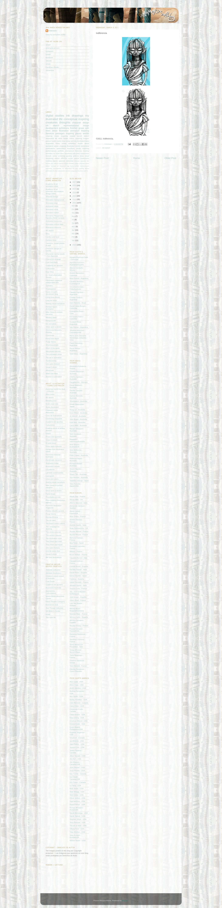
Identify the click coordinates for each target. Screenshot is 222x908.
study (82, 156)
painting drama (84, 168)
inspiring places (73, 133)
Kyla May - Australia (77, 422)
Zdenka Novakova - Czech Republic (77, 670)
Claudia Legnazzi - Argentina (77, 293)
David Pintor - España (78, 573)
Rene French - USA (77, 804)
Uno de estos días (53, 551)
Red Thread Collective (54, 608)
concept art (55, 166)
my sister (56, 153)
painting (69, 156)
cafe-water (76, 153)
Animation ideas (52, 206)
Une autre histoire (53, 364)
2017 (74, 182)
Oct (73, 209)
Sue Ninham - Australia (79, 477)
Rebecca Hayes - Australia (76, 459)
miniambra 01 (69, 168)
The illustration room (54, 538)
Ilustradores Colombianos (51, 592)
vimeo (48, 64)
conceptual (70, 119)
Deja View (50, 272)
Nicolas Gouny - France (79, 626)
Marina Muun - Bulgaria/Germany (77, 610)
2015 (74, 189)
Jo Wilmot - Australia (78, 416)
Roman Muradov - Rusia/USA (77, 809)
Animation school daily (54, 224)
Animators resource (53, 227)
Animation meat (52, 209)
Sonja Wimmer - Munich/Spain (76, 651)
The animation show (54, 354)
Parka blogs (50, 494)
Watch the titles (52, 373)
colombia (82, 163)
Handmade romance (54, 460)
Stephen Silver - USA (78, 819)
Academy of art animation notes (52, 185)
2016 (74, 185)
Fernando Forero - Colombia (77, 318)
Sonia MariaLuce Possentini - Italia (76, 646)
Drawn (48, 433)
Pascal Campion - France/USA (77, 630)
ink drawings (74, 115)
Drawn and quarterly (54, 437)
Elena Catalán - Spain (78, 576)
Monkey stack (51, 317)
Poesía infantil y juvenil (55, 511)
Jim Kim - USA (75, 759)
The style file (51, 617)
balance (61, 163)
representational (71, 125)
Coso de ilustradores (54, 416)
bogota (66, 163)
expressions (84, 153)
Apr (73, 230)
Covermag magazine (54, 419)
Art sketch (50, 230)
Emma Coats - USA (77, 724)
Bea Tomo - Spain (77, 543)
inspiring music (52, 136)
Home (136, 158)
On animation (51, 324)
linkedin (49, 61)
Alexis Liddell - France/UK (75, 512)
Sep (73, 213)
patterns (76, 156)
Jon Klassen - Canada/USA (75, 763)
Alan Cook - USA (76, 682)
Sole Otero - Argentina (78, 354)
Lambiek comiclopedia (54, 473)
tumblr (48, 54)
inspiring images (82, 138)
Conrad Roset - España (79, 566)
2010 (74, 245)
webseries (69, 161)
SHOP (48, 45)
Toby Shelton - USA (77, 832)
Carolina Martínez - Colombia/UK (77, 283)
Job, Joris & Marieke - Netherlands (78, 593)
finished (73, 128)
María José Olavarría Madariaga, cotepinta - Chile (78, 338)
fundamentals (74, 166)
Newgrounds (51, 321)
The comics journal (53, 532)
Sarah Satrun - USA (77, 816)
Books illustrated (52, 407)
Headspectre (51, 289)
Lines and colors (52, 479)
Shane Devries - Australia (76, 470)
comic (87, 163)
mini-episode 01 (58, 168)
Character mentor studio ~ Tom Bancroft (55, 255)
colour (71, 138)
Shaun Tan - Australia (78, 474)
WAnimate (50, 370)
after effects (54, 163)
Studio (80, 143)
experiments (84, 158)
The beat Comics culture (55, 523)
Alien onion (50, 394)
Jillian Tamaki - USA (77, 756)
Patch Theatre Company (55, 602)
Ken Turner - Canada (78, 774)
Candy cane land (52, 237)
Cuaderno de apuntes (54, 265)
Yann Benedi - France (78, 666)
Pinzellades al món (53, 497)
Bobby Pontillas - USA (78, 700)
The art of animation (53, 357)
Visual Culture (51, 367)
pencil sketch (83, 136)
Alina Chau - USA (77, 685)
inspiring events (68, 136)
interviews (49, 168)
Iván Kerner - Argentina (79, 327)
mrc (76, 168)
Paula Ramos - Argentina (75, 349)
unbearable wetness (64, 171)
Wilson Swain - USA (78, 840)
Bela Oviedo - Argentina (79, 278)
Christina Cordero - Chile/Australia (77, 288)
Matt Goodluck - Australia (76, 435)
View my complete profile (55, 35)
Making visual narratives (55, 304)
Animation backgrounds (55, 200)
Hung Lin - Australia (77, 410)
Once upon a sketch (53, 327)
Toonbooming (51, 361)
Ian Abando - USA (77, 741)
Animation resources (54, 221)
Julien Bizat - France (78, 600)
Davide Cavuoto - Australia (76, 391)
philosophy (49, 171)
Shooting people (52, 345)
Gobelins (49, 286)
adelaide (77, 161)
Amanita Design (52, 197)
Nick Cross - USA (77, 795)
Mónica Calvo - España (79, 617)
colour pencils (71, 141)
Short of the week (53, 348)
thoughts (64, 122)
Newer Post (102, 158)
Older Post (170, 158)
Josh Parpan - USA (77, 767)
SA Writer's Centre (53, 611)
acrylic (70, 158)
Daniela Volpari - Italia (78, 569)
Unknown (108, 144)
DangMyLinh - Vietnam (79, 382)
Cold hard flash (52, 262)
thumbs (55, 171)
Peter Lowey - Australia (79, 455)
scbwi (48, 614)
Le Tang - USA (75, 785)
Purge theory (51, 342)
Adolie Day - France (77, 496)
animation (74, 130)
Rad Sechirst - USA (77, 801)
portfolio (61, 151)
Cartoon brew (51, 240)
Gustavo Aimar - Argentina (76, 323)
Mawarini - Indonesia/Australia (77, 440)
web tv (86, 171)
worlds (86, 133)
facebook (49, 58)
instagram (49, 51)
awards (76, 158)
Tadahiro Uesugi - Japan (79, 481)
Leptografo (50, 476)
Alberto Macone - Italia (78, 503)
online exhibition (69, 143)
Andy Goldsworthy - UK (79, 528)
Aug (73, 216)
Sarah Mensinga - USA (79, 813)
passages (60, 133)
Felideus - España (77, 579)
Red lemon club (52, 605)
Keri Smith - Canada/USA (75, 778)
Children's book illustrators (52, 411)
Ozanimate (50, 335)
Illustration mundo (53, 466)
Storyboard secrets (53, 351)
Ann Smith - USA (76, 696)
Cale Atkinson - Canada (79, 703)
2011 (74, 203)
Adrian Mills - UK (76, 500)
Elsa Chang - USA (77, 718)
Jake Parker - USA (77, 744)
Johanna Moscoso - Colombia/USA (77, 331)
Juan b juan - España (78, 597)
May (74, 226)
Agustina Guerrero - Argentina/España (77, 264)
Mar (73, 233)
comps (48, 166)
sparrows (62, 161)
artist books (63, 138)
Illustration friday (52, 463)
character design (80, 122)
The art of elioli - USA (78, 826)
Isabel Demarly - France (79, 582)
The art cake (51, 520)
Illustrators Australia (53, 588)
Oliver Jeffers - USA (77, 798)
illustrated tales (83, 141)
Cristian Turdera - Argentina (76, 298)
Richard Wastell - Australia (76, 465)
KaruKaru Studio (52, 67)
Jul (73, 220)
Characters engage (53, 259)
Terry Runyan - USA (77, 822)
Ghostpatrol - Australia (78, 401)
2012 (74, 199)
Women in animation (54, 377)
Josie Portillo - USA (77, 771)
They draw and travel (54, 545)
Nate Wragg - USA (77, 792)
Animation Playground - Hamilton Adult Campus (55, 217)
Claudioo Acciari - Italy (78, 558)
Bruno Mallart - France (78, 555)
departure (63, 166)
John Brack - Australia (78, 419)
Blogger (125, 900)
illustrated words (73, 146)
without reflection (61, 158)
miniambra (50, 70)
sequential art (51, 138)
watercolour (61, 148)
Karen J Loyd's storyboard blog (52, 293)
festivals (48, 156)
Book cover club (52, 404)
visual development (77, 171)
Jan (73, 240)
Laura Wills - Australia (78, 425)
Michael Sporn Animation (51, 308)
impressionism (84, 166)
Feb (73, 237)
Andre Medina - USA (78, 688)
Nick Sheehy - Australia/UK (75, 446)
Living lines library (53, 297)
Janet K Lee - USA (77, 747)
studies (59, 115)
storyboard (68, 153)
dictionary (78, 151)
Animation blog (51, 203)
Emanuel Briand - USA (79, 721)
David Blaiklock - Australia (76, 386)
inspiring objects (52, 161)
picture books (51, 141)
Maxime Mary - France (78, 614)
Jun (73, 223)
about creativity (60, 146)
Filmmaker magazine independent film (54, 281)
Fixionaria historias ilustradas (53, 456)
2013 (74, 196)
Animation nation (52, 213)
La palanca (50, 469)
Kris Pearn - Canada (78, 782)
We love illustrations (53, 557)
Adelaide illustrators (53, 573)
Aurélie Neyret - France (79, 535)
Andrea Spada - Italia (78, 525)
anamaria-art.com (53, 48)
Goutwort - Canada (77, 738)
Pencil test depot (52, 338)
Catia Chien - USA (77, 706)
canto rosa (61, 141)
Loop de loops (51, 300)
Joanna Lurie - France (78, 588)
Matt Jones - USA (77, 788)
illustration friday (53, 143)
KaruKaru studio (74, 148)
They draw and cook (54, 541)
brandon (71, 163)
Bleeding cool (51, 401)
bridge (77, 163)
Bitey (48, 234)
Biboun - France (76, 551)
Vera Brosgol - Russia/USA (75, 836)
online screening (59, 156)
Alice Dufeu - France (78, 516)
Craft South (50, 581)
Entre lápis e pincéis (54, 446)
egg (68, 166)
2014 (74, 192)
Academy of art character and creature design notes (55, 191)
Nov (73, 206)
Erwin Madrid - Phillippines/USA (76, 728)
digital (49, 115)
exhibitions (64, 128)
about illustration (60, 130)
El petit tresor (51, 443)
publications (50, 148)
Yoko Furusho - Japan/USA (76, 485)
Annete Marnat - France (79, 531)
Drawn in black (51, 440)
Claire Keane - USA (77, 714)
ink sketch (106, 148)
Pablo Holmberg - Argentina (77, 344)
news (62, 153)
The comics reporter (53, 535)
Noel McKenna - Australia (76, 451)
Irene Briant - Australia (78, 413)
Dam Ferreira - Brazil (78, 303)
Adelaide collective (53, 570)
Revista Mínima (52, 517)
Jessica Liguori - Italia (78, 585)
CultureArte (50, 269)
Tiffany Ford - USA (77, 829)
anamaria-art (69, 151)
